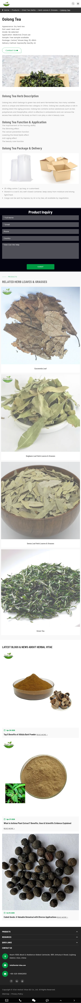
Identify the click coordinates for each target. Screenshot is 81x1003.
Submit (40, 266)
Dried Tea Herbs (29, 10)
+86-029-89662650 (14, 974)
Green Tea (40, 632)
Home (6, 10)
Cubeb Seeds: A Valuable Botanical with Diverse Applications (30, 917)
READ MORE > (42, 734)
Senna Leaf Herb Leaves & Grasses (40, 545)
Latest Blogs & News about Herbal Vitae (27, 647)
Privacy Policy (17, 994)
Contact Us (7, 948)
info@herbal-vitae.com (14, 965)
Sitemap (5, 994)
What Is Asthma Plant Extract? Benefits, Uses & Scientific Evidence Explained (37, 823)
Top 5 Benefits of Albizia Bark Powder (20, 734)
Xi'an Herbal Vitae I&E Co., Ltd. (25, 989)
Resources (6, 937)
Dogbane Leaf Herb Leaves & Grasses (40, 457)
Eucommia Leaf (40, 370)
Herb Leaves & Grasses (48, 10)
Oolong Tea (65, 10)
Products (15, 10)
